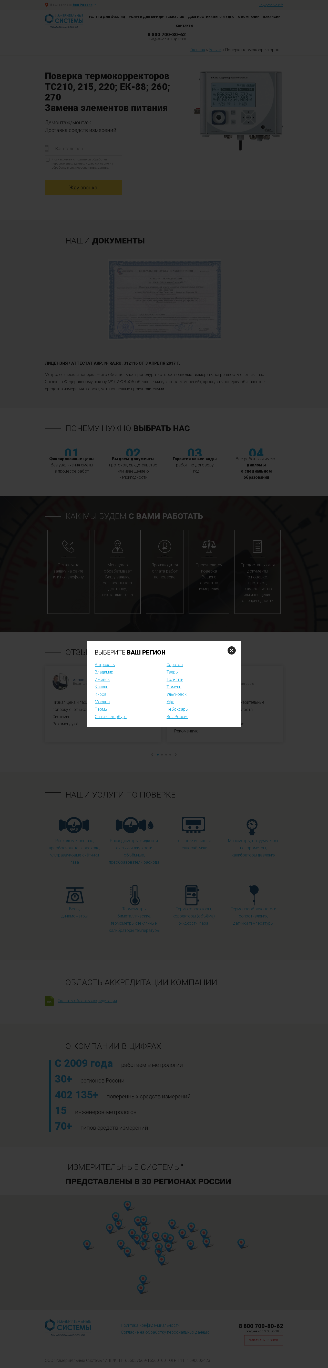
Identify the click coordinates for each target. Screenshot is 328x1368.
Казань (101, 687)
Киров (101, 694)
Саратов (175, 664)
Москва (102, 701)
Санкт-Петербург (111, 716)
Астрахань (105, 664)
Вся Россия (177, 716)
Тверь (172, 672)
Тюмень (174, 687)
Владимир (104, 672)
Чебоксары (177, 709)
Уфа (170, 701)
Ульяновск (177, 694)
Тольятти (175, 679)
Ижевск (102, 679)
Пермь (101, 709)
